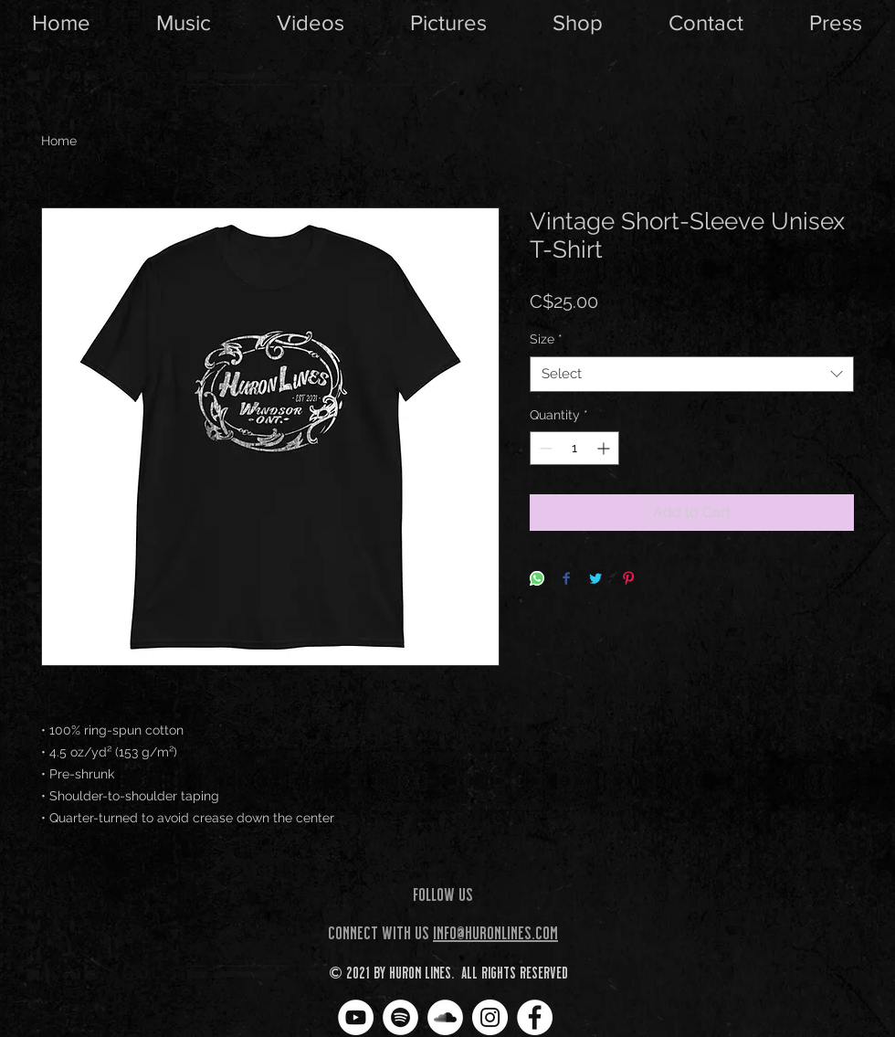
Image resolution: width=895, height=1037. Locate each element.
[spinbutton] (574, 448)
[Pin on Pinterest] (628, 579)
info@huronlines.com (495, 932)
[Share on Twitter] (595, 579)
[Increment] (605, 448)
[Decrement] (543, 448)
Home (59, 140)
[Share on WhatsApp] (537, 579)
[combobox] (692, 374)
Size (546, 339)
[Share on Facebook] (566, 579)
